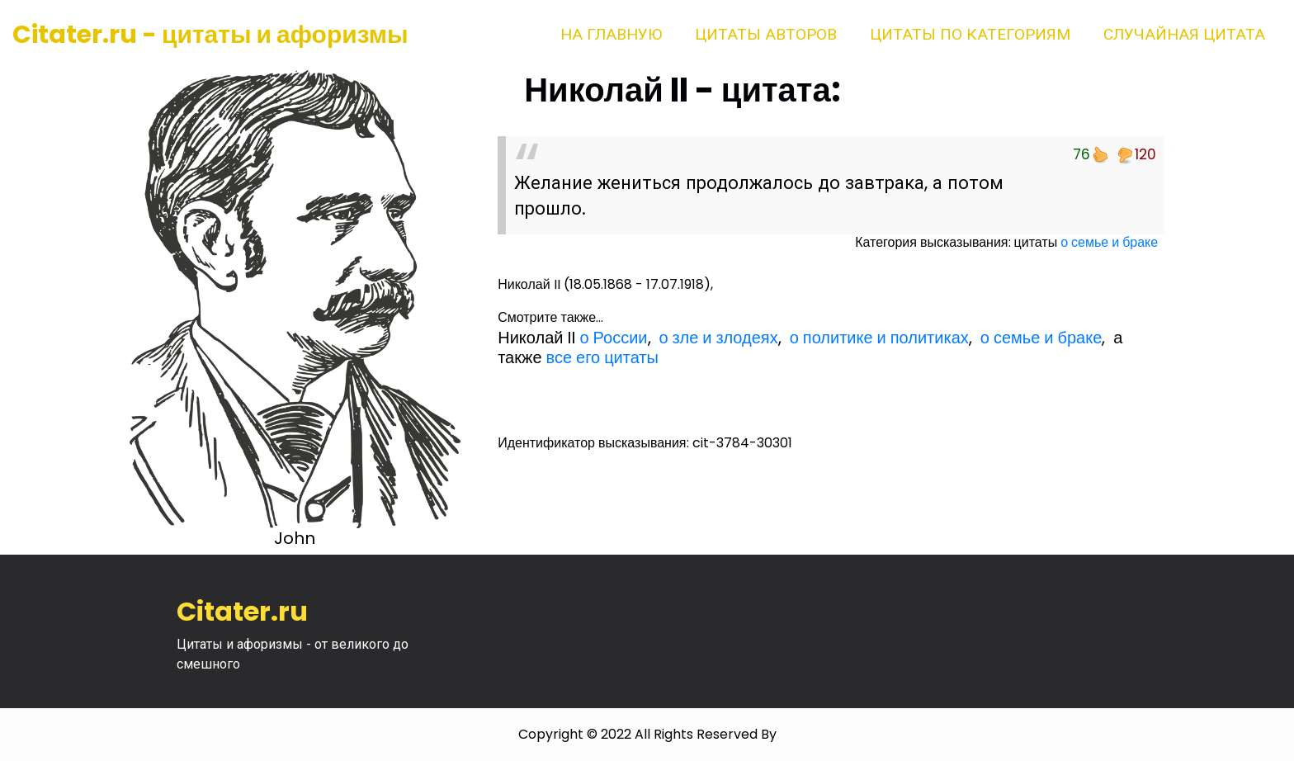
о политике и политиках (879, 337)
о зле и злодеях (718, 337)
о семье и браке (1109, 242)
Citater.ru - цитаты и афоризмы (210, 34)
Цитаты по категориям (970, 34)
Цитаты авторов (766, 34)
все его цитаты (602, 357)
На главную (611, 34)
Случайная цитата (1184, 34)
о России (613, 337)
